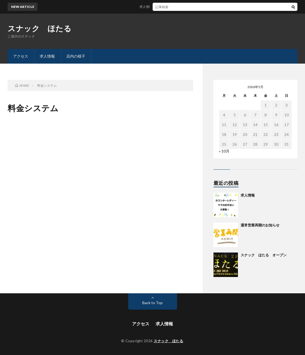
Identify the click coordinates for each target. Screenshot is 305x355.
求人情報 (47, 56)
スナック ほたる (39, 28)
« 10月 (224, 151)
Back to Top (152, 302)
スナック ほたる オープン (264, 255)
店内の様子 (75, 56)
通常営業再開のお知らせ (260, 225)
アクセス (20, 56)
